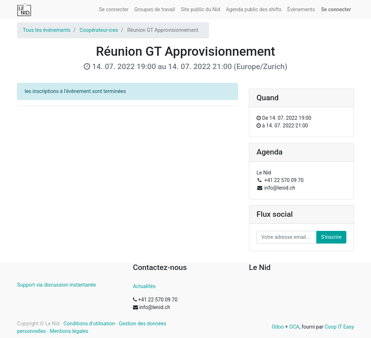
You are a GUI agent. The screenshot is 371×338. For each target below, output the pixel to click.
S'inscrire (331, 237)
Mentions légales (69, 331)
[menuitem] (113, 9)
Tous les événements (46, 30)
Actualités (144, 286)
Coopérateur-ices (99, 30)
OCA (294, 327)
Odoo (278, 327)
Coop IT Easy (339, 327)
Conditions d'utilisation (89, 323)
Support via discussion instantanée (56, 285)
